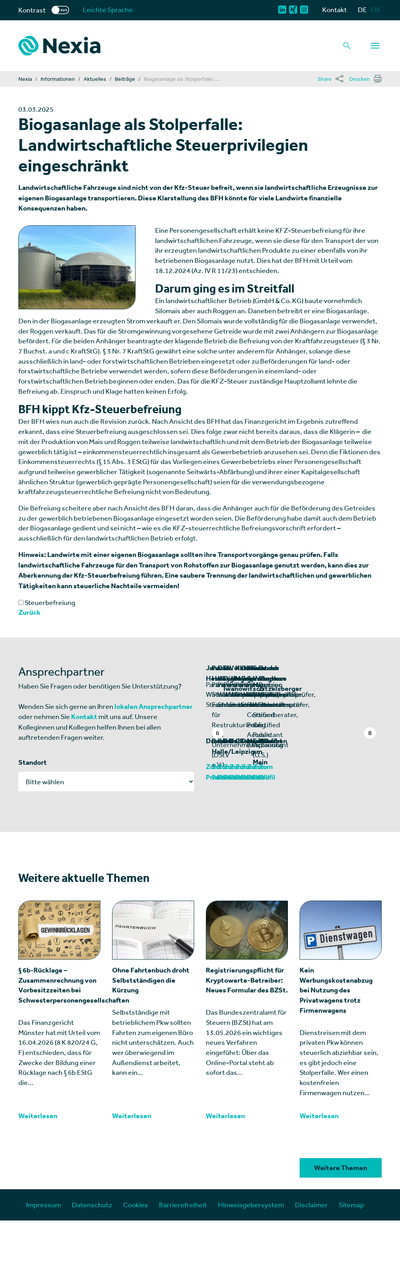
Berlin (306, 804)
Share (325, 79)
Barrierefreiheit (183, 1258)
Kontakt (334, 9)
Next (370, 733)
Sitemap (351, 1258)
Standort (32, 762)
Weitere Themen (340, 1221)
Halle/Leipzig (318, 815)
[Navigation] (375, 45)
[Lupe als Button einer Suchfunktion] (346, 45)
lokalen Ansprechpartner (153, 706)
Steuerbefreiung (46, 602)
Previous (217, 733)
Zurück (29, 612)
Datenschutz (92, 1258)
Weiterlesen (37, 1169)
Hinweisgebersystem (251, 1258)
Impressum (43, 1258)
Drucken (359, 79)
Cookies (135, 1258)
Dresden (219, 804)
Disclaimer (311, 1258)
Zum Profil (222, 830)
